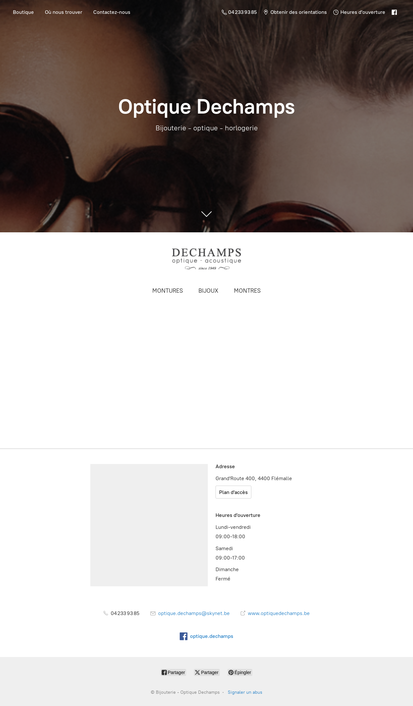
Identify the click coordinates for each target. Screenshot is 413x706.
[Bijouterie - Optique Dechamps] (206, 259)
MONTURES (167, 290)
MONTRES (247, 290)
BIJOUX (208, 290)
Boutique (23, 12)
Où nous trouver (63, 12)
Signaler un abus (245, 692)
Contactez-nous (111, 12)
